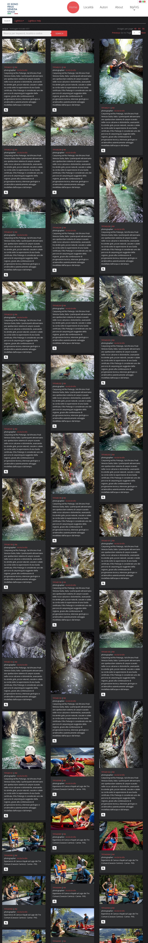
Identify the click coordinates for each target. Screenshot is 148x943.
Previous (116, 32)
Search (7, 20)
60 (139, 28)
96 (143, 28)
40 (135, 28)
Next (143, 32)
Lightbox (19, 20)
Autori (104, 7)
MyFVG (134, 7)
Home (73, 7)
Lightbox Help (34, 20)
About (119, 7)
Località (88, 7)
